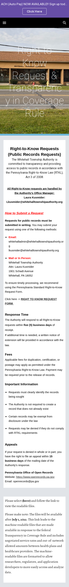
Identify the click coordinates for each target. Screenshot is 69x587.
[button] (4, 23)
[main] (34, 82)
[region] (34, 9)
